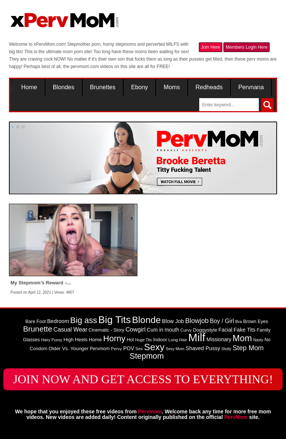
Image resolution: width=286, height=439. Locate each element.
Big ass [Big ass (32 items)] (83, 320)
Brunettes (102, 87)
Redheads (209, 87)
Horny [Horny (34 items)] (114, 338)
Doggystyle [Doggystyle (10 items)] (205, 330)
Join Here (210, 47)
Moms (171, 87)
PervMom (236, 417)
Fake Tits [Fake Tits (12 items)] (244, 330)
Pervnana (251, 87)
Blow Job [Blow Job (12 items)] (173, 321)
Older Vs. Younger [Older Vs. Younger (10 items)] (68, 348)
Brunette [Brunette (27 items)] (37, 329)
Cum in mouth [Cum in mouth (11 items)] (163, 330)
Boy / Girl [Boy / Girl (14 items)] (222, 321)
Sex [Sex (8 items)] (139, 348)
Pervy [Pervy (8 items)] (116, 348)
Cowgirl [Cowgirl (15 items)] (135, 329)
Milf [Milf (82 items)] (197, 337)
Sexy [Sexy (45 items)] (154, 347)
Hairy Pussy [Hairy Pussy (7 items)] (51, 340)
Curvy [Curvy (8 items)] (185, 330)
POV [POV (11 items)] (128, 348)
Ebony (139, 87)
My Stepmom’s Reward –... (41, 282)
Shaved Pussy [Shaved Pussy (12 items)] (203, 348)
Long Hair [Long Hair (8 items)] (177, 340)
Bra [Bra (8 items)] (238, 321)
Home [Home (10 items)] (95, 339)
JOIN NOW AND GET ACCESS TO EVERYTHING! (143, 379)
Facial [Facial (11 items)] (225, 330)
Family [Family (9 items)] (263, 330)
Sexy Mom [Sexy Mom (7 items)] (175, 348)
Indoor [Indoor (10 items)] (160, 339)
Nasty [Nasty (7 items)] (258, 340)
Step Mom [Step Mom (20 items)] (248, 348)
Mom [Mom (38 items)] (242, 338)
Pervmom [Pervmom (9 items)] (99, 348)
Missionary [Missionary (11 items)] (219, 339)
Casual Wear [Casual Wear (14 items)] (71, 329)
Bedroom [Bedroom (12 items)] (58, 321)
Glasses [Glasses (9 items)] (31, 339)
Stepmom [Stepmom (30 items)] (147, 356)
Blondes (63, 87)
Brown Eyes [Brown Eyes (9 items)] (255, 321)
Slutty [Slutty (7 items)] (227, 348)
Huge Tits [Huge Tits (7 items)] (143, 340)
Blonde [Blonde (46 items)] (146, 320)
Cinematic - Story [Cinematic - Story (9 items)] (106, 330)
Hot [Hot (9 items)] (130, 339)
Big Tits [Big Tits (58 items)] (114, 319)
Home (29, 87)
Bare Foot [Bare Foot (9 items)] (35, 321)
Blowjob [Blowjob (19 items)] (197, 321)
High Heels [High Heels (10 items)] (75, 339)
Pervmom (150, 411)
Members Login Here (246, 47)
